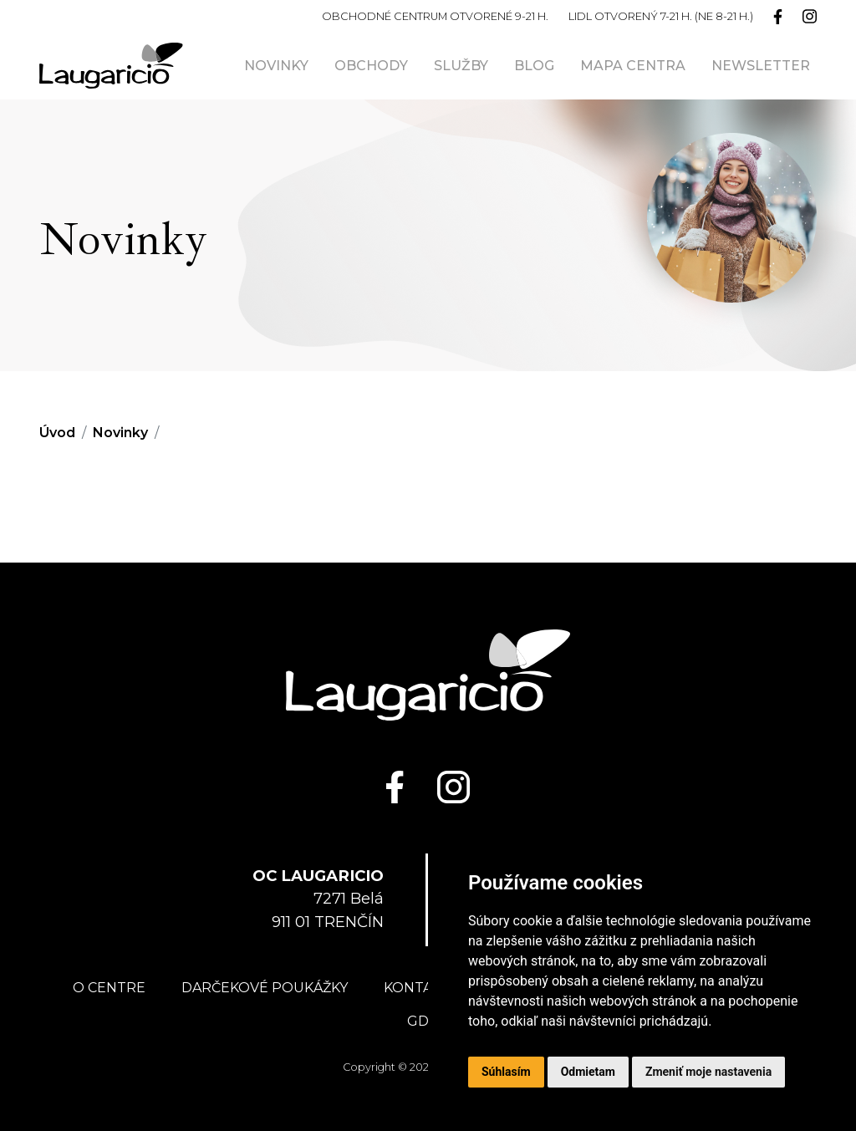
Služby (461, 66)
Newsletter (760, 66)
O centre (109, 988)
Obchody (371, 66)
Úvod (57, 433)
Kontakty (421, 988)
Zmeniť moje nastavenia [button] (708, 1071)
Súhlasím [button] (506, 1071)
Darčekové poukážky (264, 988)
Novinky (276, 66)
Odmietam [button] (588, 1071)
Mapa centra (632, 66)
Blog (534, 66)
